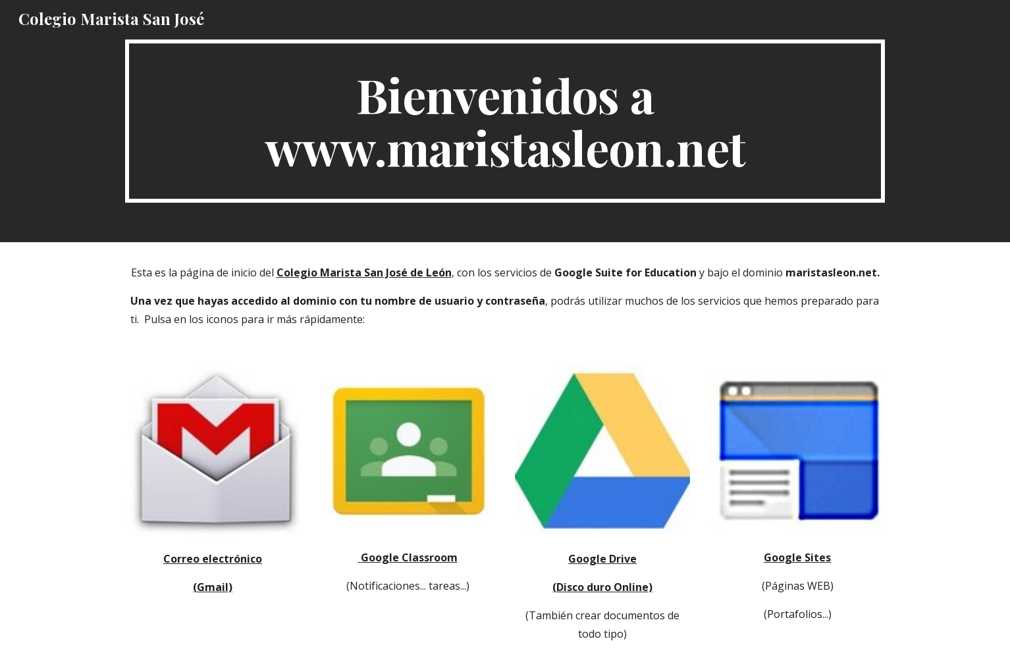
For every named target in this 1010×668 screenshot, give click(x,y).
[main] (505, 121)
